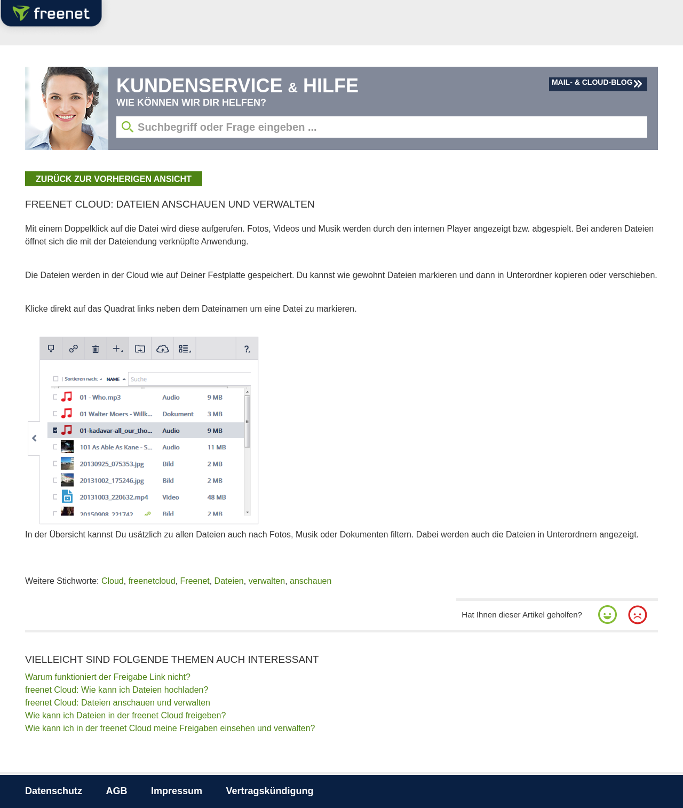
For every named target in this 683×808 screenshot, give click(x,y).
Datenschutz (53, 791)
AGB (117, 791)
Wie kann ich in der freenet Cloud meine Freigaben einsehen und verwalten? (170, 728)
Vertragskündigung (269, 791)
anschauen (310, 580)
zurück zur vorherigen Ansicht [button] (114, 179)
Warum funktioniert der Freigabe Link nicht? (107, 677)
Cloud (112, 580)
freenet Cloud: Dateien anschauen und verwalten (117, 702)
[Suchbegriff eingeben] (381, 127)
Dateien (229, 580)
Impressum (176, 791)
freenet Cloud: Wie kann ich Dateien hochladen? (116, 689)
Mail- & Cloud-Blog (592, 82)
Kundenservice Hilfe (237, 86)
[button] (607, 614)
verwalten (267, 580)
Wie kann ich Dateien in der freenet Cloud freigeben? (125, 715)
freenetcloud (152, 580)
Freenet (195, 580)
